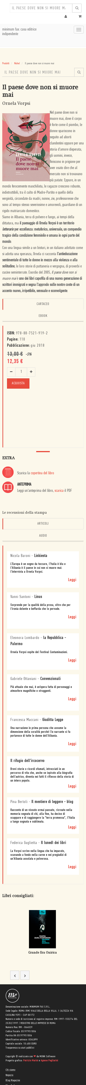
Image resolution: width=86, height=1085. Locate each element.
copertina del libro (42, 473)
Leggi (72, 580)
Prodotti (5, 63)
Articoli (43, 524)
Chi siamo (10, 1070)
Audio (43, 536)
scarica (59, 491)
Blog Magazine (13, 1080)
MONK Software (47, 1056)
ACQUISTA (18, 383)
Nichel (17, 63)
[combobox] (41, 8)
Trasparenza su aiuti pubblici (20, 1048)
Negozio (9, 1075)
